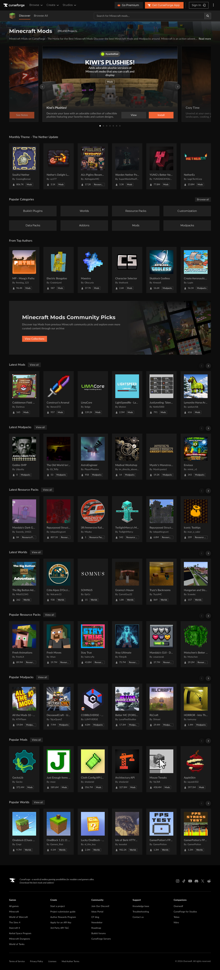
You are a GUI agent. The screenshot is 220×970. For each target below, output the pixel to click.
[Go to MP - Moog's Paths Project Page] (24, 270)
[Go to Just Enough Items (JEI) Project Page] (58, 769)
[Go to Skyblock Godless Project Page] (161, 270)
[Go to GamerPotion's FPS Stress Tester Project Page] (196, 832)
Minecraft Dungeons (19, 939)
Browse (36, 5)
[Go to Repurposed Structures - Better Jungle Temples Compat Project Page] (58, 519)
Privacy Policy (36, 961)
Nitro (176, 922)
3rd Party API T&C (59, 928)
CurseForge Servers (101, 939)
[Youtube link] (190, 881)
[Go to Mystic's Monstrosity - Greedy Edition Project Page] (161, 457)
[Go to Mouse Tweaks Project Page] (161, 769)
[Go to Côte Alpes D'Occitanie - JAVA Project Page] (58, 582)
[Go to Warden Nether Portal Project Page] (127, 166)
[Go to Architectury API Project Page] (127, 769)
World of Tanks (16, 944)
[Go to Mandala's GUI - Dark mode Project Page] (161, 644)
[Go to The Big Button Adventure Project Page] (24, 582)
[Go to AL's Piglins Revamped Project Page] (93, 166)
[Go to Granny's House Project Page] (127, 582)
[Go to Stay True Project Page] (93, 644)
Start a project (57, 906)
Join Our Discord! (100, 906)
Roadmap (96, 928)
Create (53, 5)
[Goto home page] (14, 5)
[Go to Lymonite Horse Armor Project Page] (196, 394)
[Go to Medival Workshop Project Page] (127, 457)
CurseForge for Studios (185, 912)
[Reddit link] (209, 881)
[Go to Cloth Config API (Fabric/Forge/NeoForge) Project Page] (93, 769)
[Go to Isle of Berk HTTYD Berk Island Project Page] (127, 832)
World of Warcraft (18, 917)
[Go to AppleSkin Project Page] (196, 769)
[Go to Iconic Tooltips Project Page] (196, 519)
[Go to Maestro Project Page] (93, 270)
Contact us (138, 917)
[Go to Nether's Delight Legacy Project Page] (58, 166)
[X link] (203, 881)
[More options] (213, 5)
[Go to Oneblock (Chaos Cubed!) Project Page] (24, 832)
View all (34, 364)
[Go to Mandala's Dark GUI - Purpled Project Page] (24, 519)
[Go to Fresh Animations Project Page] (24, 644)
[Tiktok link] (184, 881)
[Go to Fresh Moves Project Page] (58, 644)
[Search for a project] (149, 16)
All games (14, 906)
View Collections (34, 339)
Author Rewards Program (63, 917)
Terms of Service (17, 961)
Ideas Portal (97, 912)
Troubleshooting (141, 912)
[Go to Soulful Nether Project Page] (24, 166)
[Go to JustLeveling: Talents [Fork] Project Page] (161, 394)
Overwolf (178, 906)
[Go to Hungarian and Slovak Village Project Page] (196, 582)
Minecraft (14, 912)
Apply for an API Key (60, 922)
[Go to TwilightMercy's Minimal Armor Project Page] (127, 519)
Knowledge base (141, 906)
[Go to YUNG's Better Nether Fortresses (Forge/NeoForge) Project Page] (161, 166)
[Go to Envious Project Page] (196, 457)
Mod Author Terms (70, 961)
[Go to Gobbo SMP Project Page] (24, 457)
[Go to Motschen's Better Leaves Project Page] (196, 644)
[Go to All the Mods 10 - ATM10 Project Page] (24, 707)
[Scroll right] (208, 365)
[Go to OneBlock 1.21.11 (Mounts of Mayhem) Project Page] (58, 832)
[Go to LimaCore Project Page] (93, 394)
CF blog (95, 917)
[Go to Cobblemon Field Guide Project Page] (24, 394)
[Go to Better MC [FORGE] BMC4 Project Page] (127, 707)
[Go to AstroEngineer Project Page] (93, 457)
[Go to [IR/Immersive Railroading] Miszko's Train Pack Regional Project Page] (93, 519)
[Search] (207, 16)
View (134, 115)
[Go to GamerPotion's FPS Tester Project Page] (161, 832)
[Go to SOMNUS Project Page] (93, 582)
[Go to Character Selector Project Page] (127, 270)
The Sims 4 (14, 922)
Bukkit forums (98, 933)
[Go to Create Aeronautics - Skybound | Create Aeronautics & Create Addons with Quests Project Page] (196, 270)
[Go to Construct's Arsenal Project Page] (58, 394)
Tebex (176, 917)
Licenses (52, 961)
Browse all (203, 199)
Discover (25, 15)
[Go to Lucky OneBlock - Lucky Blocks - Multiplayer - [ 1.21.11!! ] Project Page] (93, 832)
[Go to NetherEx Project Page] (196, 166)
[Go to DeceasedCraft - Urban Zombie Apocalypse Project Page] (58, 707)
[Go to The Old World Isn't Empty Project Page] (58, 457)
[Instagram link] (178, 881)
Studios (70, 5)
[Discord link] (196, 881)
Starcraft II (14, 928)
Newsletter (96, 922)
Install (161, 115)
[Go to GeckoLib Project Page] (24, 769)
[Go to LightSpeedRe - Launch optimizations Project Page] (127, 394)
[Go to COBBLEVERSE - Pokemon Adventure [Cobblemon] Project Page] (93, 707)
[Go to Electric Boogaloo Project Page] (58, 270)
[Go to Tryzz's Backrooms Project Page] (161, 582)
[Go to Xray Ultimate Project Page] (127, 644)
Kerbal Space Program (20, 933)
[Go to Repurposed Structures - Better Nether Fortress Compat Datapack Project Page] (161, 519)
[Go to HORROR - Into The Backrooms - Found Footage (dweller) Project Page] (196, 707)
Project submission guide (62, 912)
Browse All (41, 15)
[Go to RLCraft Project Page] (161, 707)
